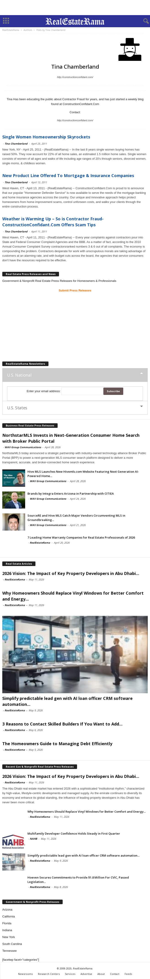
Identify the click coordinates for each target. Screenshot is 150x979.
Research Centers (49, 974)
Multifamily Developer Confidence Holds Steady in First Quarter (73, 833)
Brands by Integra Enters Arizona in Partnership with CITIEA (70, 493)
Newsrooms (25, 974)
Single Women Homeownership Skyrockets (46, 137)
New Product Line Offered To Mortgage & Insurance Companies (68, 175)
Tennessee (9, 950)
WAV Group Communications (23, 447)
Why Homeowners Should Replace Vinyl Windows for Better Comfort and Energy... (86, 811)
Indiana (7, 930)
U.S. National (19, 375)
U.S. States (17, 407)
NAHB (33, 838)
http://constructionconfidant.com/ (75, 77)
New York (8, 937)
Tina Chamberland (16, 143)
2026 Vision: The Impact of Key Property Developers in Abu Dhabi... (70, 573)
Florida (6, 923)
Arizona (7, 909)
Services (70, 974)
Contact (114, 974)
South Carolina (12, 944)
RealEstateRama (40, 542)
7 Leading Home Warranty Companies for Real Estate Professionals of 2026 (81, 537)
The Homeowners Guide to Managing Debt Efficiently (57, 743)
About (101, 974)
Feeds (128, 974)
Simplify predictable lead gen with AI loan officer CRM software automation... (83, 855)
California (8, 916)
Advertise (86, 974)
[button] (143, 21)
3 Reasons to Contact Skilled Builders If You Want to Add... (62, 724)
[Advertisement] (75, 7)
